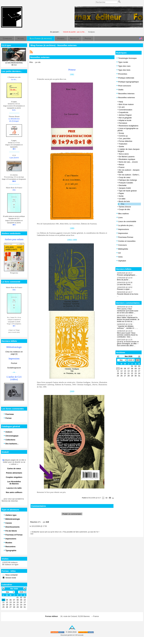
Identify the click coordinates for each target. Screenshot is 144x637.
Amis (119, 257)
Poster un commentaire (72, 514)
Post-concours (123, 86)
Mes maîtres (122, 214)
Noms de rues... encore (128, 162)
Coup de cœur (124, 177)
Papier (121, 193)
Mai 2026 (128, 356)
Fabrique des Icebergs (128, 180)
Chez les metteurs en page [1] (14, 353)
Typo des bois (123, 70)
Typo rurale (122, 62)
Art (118, 253)
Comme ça (123, 136)
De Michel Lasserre (126, 157)
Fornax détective (125, 141)
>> (138, 360)
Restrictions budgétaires (128, 126)
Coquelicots (123, 112)
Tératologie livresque (126, 58)
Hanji (121, 102)
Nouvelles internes (125, 94)
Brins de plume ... (123, 280)
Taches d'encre (125, 207)
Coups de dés (124, 209)
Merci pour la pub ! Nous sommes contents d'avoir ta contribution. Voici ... (127, 335)
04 (118, 368)
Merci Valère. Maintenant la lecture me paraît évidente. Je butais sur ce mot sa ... (128, 319)
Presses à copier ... (124, 289)
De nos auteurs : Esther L (129, 175)
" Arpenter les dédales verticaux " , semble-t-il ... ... (127, 327)
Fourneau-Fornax (124, 237)
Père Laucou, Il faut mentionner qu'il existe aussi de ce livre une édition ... (127, 311)
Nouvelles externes (125, 97)
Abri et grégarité (125, 118)
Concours (121, 245)
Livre (119, 217)
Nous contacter (11, 575)
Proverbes (121, 74)
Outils (119, 90)
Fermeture (123, 123)
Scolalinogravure (14, 368)
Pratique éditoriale (125, 78)
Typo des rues (123, 66)
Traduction (123, 144)
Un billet (122, 199)
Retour (121, 165)
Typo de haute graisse (128, 191)
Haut (72, 628)
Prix (122, 204)
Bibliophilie (122, 249)
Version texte (10, 578)
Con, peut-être (124, 138)
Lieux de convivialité (126, 221)
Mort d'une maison (126, 104)
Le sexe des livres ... (124, 285)
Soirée (121, 146)
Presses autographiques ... (127, 275)
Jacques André (125, 188)
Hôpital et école (125, 120)
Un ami (121, 107)
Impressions (122, 229)
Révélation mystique (127, 159)
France (121, 167)
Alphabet (121, 261)
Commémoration (125, 110)
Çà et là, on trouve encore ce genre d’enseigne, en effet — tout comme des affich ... (128, 344)
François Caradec (126, 183)
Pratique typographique (127, 82)
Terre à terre (124, 154)
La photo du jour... (125, 225)
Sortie (121, 196)
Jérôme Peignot (125, 115)
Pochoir (14, 363)
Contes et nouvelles (125, 241)
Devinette (122, 185)
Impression (122, 233)
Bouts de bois (124, 201)
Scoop (121, 133)
